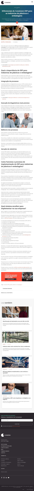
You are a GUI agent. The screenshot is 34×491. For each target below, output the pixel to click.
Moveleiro (19, 458)
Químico (18, 464)
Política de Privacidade (16, 426)
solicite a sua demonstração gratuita (21, 267)
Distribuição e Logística (5, 464)
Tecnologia (8, 42)
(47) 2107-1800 (4, 441)
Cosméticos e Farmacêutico (6, 462)
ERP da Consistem (8, 218)
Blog (2, 449)
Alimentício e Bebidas (5, 458)
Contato (3, 452)
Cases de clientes (4, 447)
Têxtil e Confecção (20, 465)
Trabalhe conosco (5, 451)
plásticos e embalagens (17, 284)
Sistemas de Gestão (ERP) (6, 446)
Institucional (4, 444)
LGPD (23, 489)
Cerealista (3, 460)
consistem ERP (6, 284)
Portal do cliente (4, 471)
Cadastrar (17, 424)
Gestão (3, 42)
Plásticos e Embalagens (21, 462)
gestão (11, 284)
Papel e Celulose (20, 460)
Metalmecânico (4, 465)
